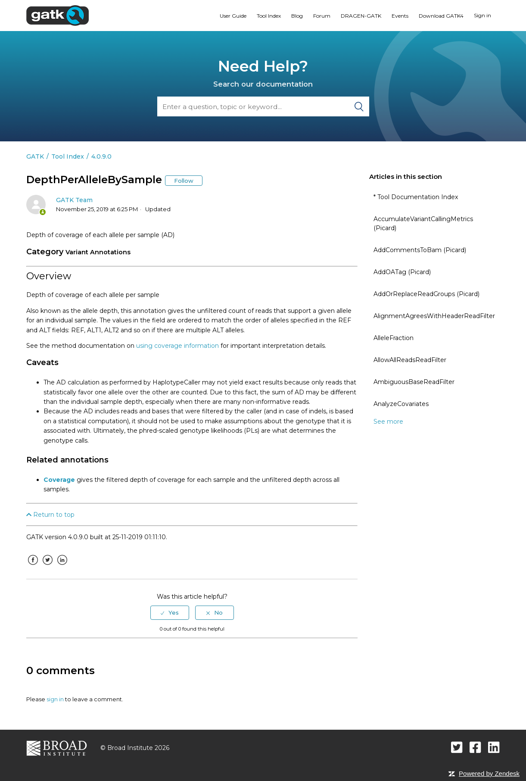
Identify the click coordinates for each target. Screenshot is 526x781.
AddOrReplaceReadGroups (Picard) (426, 294)
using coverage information (177, 346)
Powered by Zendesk (489, 773)
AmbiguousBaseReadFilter (413, 382)
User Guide (233, 15)
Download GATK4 (441, 15)
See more (388, 421)
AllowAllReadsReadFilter (409, 360)
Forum (321, 15)
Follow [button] (183, 180)
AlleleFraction (393, 338)
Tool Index (269, 15)
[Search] (263, 106)
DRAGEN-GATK (361, 15)
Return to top (50, 515)
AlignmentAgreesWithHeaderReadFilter (434, 316)
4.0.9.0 (101, 156)
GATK (35, 156)
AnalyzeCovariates (401, 404)
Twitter (47, 566)
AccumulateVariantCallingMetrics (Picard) (423, 223)
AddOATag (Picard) (402, 272)
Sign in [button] (482, 15)
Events (400, 15)
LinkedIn (62, 566)
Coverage (59, 480)
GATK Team (74, 200)
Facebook (32, 566)
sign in (55, 699)
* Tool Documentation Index (415, 197)
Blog (297, 15)
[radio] (169, 612)
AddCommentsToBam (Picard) (419, 250)
